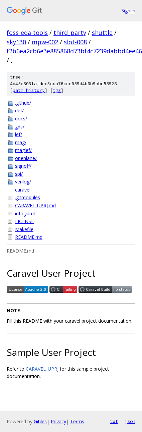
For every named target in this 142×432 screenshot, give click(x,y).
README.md (28, 237)
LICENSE (24, 221)
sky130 (16, 42)
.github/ (23, 103)
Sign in (128, 10)
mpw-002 (45, 42)
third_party (69, 33)
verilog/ (23, 181)
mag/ (20, 142)
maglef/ (23, 150)
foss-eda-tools (27, 33)
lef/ (18, 134)
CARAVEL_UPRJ (42, 369)
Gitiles (40, 421)
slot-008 (75, 42)
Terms (77, 421)
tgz (57, 90)
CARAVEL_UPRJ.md (35, 205)
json (130, 421)
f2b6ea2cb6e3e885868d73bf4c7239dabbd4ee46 (74, 51)
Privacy (58, 421)
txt (114, 421)
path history (29, 90)
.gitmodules (27, 197)
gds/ (19, 126)
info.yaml (25, 213)
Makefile (24, 229)
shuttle (102, 33)
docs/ (21, 118)
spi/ (19, 174)
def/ (19, 110)
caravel (22, 189)
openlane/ (26, 158)
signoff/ (23, 166)
